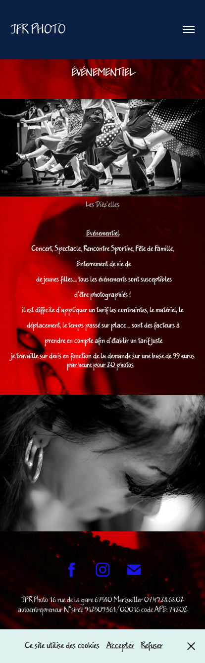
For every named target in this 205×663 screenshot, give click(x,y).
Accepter (120, 645)
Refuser (151, 645)
